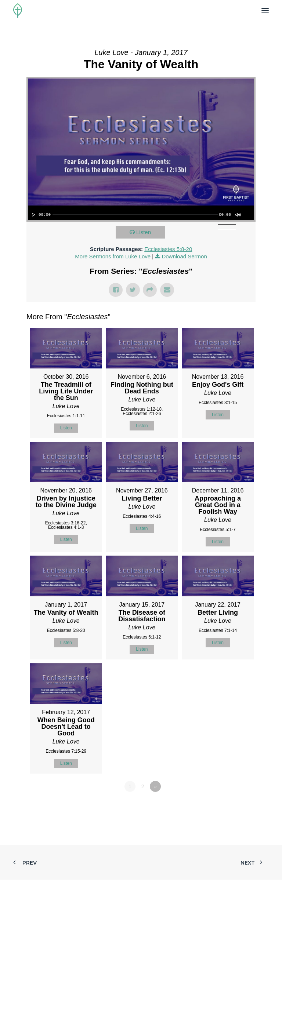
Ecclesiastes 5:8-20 (168, 249)
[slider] (135, 214)
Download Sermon (184, 256)
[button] (265, 10)
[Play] (33, 215)
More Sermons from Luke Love (113, 256)
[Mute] (238, 215)
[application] (141, 213)
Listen (143, 232)
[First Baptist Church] (17, 10)
